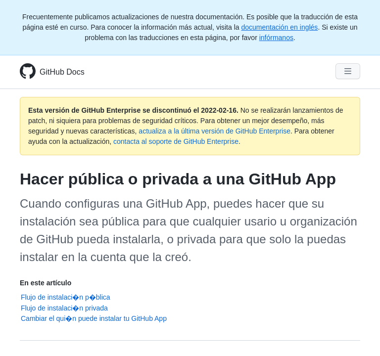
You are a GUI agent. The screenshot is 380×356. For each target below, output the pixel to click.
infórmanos (276, 38)
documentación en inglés (279, 27)
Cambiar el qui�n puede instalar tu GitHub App (94, 318)
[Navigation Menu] (347, 71)
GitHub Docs (62, 72)
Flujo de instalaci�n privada (64, 308)
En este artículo (45, 283)
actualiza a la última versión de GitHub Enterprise (214, 131)
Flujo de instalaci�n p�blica (65, 297)
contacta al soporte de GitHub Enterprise (175, 141)
